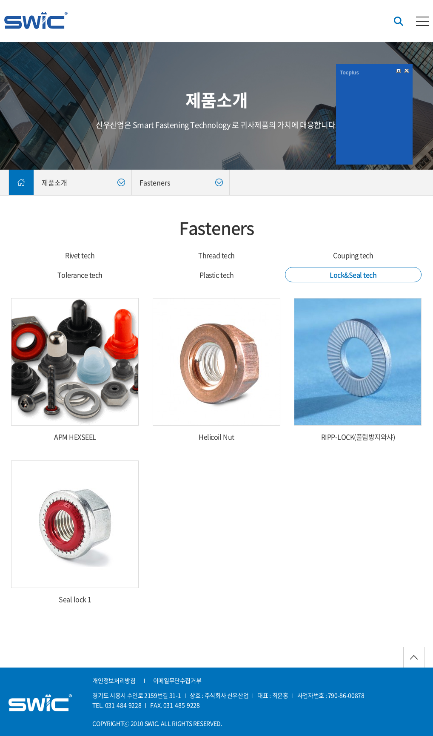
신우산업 (36, 20)
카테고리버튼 (422, 21)
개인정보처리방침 (113, 680)
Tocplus (349, 73)
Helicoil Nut (216, 437)
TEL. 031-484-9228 (116, 705)
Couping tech (353, 255)
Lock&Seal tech (353, 275)
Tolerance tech (80, 275)
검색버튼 (398, 21)
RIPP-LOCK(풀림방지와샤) (358, 437)
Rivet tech (79, 255)
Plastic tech (216, 275)
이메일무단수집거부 (177, 680)
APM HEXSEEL (75, 437)
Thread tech (216, 255)
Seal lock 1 (75, 599)
